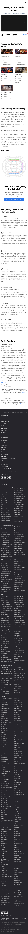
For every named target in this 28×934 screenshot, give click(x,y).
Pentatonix (16, 800)
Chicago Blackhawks (6, 606)
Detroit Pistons (4, 577)
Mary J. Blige (17, 747)
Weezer (16, 876)
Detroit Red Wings (5, 614)
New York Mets (17, 532)
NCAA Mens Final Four (19, 673)
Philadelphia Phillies (19, 536)
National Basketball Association (9, 559)
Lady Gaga (16, 708)
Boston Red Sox (5, 536)
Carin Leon (3, 769)
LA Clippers (4, 585)
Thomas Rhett (17, 861)
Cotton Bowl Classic (19, 669)
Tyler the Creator (18, 872)
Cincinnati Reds (5, 542)
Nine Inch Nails (18, 782)
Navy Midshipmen (18, 675)
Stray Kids (16, 841)
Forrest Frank (4, 833)
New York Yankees (18, 534)
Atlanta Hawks (5, 561)
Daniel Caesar (4, 793)
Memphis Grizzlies (5, 589)
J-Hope (2, 857)
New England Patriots (19, 496)
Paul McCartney (18, 792)
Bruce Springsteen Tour (5, 754)
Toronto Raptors (18, 586)
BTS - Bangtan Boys (6, 722)
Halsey (2, 841)
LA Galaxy (3, 655)
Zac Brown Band (18, 882)
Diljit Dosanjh (4, 804)
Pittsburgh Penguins (19, 606)
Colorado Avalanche (6, 608)
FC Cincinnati (4, 647)
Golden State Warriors (6, 579)
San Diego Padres (18, 540)
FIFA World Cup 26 (6, 893)
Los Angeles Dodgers (6, 556)
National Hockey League (7, 594)
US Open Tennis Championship (18, 900)
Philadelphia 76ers (18, 576)
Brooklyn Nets (4, 565)
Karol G (3, 883)
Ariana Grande (4, 714)
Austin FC (3, 633)
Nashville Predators (6, 626)
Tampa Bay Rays (18, 548)
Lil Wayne (16, 714)
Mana (15, 738)
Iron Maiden (4, 851)
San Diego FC (17, 648)
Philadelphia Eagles (19, 504)
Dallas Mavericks (5, 573)
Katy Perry (3, 885)
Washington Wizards (19, 590)
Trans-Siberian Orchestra (17, 867)
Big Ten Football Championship (5, 681)
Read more (3, 382)
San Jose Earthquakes (19, 650)
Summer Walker (18, 843)
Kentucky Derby (5, 898)
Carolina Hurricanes (6, 604)
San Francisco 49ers (19, 508)
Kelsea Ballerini (18, 702)
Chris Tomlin (4, 781)
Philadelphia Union (19, 642)
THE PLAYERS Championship (17, 893)
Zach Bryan (17, 884)
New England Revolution (17, 632)
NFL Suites (3, 426)
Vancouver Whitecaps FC (19, 661)
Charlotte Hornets (5, 567)
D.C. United (3, 645)
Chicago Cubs (4, 538)
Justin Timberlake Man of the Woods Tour (6, 877)
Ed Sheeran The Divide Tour (7, 821)
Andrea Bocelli (4, 712)
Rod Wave (16, 815)
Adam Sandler (4, 704)
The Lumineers (17, 857)
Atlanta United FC (5, 632)
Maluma (16, 736)
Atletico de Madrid (5, 891)
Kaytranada (17, 698)
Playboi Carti (17, 807)
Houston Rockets (5, 581)
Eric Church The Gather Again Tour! (6, 828)
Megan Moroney (18, 751)
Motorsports (4, 900)
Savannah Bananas (19, 890)
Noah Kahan (17, 784)
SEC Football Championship (17, 685)
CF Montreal (4, 635)
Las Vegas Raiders (5, 520)
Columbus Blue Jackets (7, 610)
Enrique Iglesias (5, 826)
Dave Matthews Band (6, 797)
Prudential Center (7, 13)
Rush (15, 823)
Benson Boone (4, 728)
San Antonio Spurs (18, 584)
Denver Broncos (5, 506)
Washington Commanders (17, 518)
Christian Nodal (5, 783)
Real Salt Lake (17, 646)
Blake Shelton (4, 742)
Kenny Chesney (18, 706)
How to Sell (4, 456)
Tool (15, 865)
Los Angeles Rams (18, 490)
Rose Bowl (16, 683)
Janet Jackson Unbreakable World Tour (6, 860)
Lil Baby (16, 712)
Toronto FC (16, 658)
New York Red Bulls (19, 639)
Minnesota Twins (18, 530)
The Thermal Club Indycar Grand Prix (18, 897)
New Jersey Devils (18, 596)
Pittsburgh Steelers (18, 506)
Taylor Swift (17, 849)
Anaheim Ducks (5, 596)
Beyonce (3, 732)
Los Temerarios (18, 720)
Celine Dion (4, 773)
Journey (3, 872)
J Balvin (3, 853)
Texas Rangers (17, 550)
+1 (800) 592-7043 (6, 468)
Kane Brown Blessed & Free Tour (7, 880)
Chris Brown (4, 777)
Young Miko (17, 880)
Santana (16, 829)
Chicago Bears (4, 499)
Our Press (3, 447)
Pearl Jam (16, 798)
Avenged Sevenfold (6, 718)
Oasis (15, 786)
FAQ (2, 461)
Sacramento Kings (18, 582)
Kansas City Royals (6, 552)
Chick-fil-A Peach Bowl (5, 688)
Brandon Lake (4, 750)
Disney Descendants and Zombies (6, 807)
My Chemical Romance (17, 773)
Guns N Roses (4, 839)
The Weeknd (17, 859)
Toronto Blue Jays (18, 552)
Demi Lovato (4, 800)
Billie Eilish (3, 734)
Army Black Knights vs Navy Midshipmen (6, 674)
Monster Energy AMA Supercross (19, 764)
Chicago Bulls (4, 569)
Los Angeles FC (5, 657)
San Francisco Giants (19, 542)
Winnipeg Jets (17, 626)
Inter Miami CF (4, 653)
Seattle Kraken (17, 610)
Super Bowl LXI (18, 521)
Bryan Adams (4, 759)
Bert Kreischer (4, 730)
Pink (15, 806)
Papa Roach (17, 790)
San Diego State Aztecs (18, 689)
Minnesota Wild (5, 622)
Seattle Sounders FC (19, 652)
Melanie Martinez (18, 755)
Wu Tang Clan (17, 878)
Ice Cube (3, 847)
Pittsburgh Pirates (18, 538)
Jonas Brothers (4, 868)
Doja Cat (3, 812)
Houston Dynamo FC (6, 651)
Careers (3, 452)
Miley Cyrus (17, 761)
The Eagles (16, 855)
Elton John (3, 824)
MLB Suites (4, 430)
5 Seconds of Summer (6, 698)
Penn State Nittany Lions (19, 680)
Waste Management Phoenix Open (19, 904)
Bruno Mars (4, 757)
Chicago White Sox (6, 540)
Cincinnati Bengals (6, 501)
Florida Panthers (5, 618)
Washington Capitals (19, 624)
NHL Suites (3, 432)
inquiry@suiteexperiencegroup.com (10, 471)
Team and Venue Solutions (8, 458)
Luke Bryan (17, 728)
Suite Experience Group (7, 412)
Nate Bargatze (17, 776)
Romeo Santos (17, 819)
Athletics (3, 530)
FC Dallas (3, 649)
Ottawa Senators (18, 602)
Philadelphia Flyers (19, 604)
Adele (2, 706)
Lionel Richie (17, 718)
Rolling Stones (17, 817)
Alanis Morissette (5, 708)
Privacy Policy (15, 918)
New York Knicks (18, 569)
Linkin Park (17, 716)
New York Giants (18, 500)
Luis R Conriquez (18, 726)
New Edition (17, 778)
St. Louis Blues (17, 612)
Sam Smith (16, 827)
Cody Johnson (4, 785)
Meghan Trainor (18, 753)
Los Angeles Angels (6, 554)
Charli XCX (3, 775)
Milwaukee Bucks (18, 561)
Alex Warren (4, 710)
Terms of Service (5, 918)
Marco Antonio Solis (19, 743)
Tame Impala (17, 845)
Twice (15, 870)
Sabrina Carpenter (18, 825)
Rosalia (16, 821)
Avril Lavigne (4, 720)
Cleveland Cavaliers (6, 571)
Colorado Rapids (5, 641)
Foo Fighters (4, 831)
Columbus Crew (5, 643)
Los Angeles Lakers (6, 587)
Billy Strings (4, 738)
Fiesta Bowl (17, 671)
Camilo (2, 765)
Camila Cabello (5, 763)
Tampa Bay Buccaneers (17, 513)
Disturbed (3, 810)
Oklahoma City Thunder (18, 571)
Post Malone (17, 809)
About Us (3, 443)
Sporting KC (17, 654)
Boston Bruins (4, 598)
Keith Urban (17, 700)
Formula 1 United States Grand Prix (5, 895)
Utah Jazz (16, 588)
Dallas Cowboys (5, 505)
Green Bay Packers (6, 510)
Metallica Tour (17, 757)
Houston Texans (5, 512)
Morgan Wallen (18, 767)
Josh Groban (4, 870)
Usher (15, 874)
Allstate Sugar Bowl (6, 671)
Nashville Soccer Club (6, 661)
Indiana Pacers (5, 583)
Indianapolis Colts (5, 514)
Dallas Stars (4, 612)
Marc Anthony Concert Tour (19, 740)
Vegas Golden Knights (19, 622)
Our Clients (4, 445)
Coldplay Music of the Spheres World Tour (6, 788)
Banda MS (3, 726)
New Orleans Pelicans (19, 567)
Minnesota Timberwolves (17, 564)
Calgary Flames (5, 602)
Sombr (15, 837)
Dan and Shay (4, 791)
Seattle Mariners (18, 544)
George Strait (4, 835)
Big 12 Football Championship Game (6, 677)
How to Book (4, 454)
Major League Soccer (6, 630)
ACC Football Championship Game (6, 668)
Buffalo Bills (4, 495)
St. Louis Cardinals (18, 546)
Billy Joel (3, 736)
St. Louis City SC (18, 656)
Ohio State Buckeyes (19, 677)
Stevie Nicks (17, 839)
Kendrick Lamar (18, 704)
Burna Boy (3, 761)
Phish (15, 804)
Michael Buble (17, 759)
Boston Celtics (4, 563)
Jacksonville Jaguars (6, 516)
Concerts (3, 696)
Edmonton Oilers (5, 616)
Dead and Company (6, 798)
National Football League (7, 487)
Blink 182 (3, 744)
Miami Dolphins (18, 492)
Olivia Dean (17, 788)
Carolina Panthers (5, 497)
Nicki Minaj (16, 780)
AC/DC (2, 700)
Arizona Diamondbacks (5, 527)
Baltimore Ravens (5, 493)
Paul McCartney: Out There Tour (19, 795)
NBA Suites (4, 428)
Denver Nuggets (5, 575)
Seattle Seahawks (18, 510)
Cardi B (3, 767)
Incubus (3, 849)
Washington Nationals (19, 554)
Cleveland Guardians (6, 544)
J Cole (2, 855)
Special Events (4, 889)
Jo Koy (2, 866)
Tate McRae (17, 847)
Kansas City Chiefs (5, 518)
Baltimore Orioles (5, 534)
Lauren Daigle (17, 710)
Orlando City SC (18, 641)
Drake (2, 816)
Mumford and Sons (19, 771)
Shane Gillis (17, 833)
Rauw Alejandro (18, 811)
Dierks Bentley (4, 802)
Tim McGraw (17, 863)
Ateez (2, 716)
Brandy (3, 752)
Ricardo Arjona (18, 813)
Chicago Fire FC (5, 639)
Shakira (16, 831)
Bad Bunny (4, 724)
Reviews (3, 449)
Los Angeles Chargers (19, 488)
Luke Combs (17, 730)
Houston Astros (5, 550)
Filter (25, 34)
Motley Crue (17, 769)
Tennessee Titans (18, 516)
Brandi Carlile (4, 748)
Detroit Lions (4, 508)
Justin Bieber (4, 874)
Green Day (3, 837)
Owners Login (4, 415)
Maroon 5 (16, 745)
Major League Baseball (7, 525)
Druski (2, 818)
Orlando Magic (17, 574)
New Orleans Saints (19, 498)
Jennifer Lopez (4, 864)
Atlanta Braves (5, 532)
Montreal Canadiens (6, 624)
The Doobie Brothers (19, 853)
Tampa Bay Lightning (19, 614)
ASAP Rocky (4, 702)
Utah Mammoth (18, 618)
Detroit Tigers (4, 548)
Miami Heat (4, 591)
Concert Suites (4, 437)
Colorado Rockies (5, 546)
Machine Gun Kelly (18, 732)
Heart (2, 845)
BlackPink (3, 740)
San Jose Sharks (18, 608)
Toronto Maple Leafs (19, 616)
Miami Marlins (17, 526)
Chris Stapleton (5, 779)
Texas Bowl (17, 692)
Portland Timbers (18, 644)
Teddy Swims (17, 851)
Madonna (16, 734)
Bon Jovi (3, 746)
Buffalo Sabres (4, 600)
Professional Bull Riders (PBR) (5, 903)
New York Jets (17, 502)
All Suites (3, 423)
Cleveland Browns (5, 502)
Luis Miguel (17, 724)
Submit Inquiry (4, 466)
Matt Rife (16, 749)
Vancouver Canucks (19, 620)
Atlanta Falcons (5, 491)
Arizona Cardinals (5, 489)
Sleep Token (17, 835)
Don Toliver (4, 814)
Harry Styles (4, 843)
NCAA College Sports (6, 665)
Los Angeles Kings (5, 620)
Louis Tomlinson (18, 722)
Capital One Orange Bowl (6, 685)
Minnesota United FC (6, 659)
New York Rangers (18, 600)
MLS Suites (3, 435)
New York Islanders (19, 598)
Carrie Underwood (5, 771)
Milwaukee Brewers (19, 528)
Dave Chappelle (5, 794)
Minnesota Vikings (18, 494)
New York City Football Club (17, 636)
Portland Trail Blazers (19, 580)
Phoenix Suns (17, 578)
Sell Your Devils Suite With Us (14, 199)
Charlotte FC (4, 637)
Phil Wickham (17, 802)
